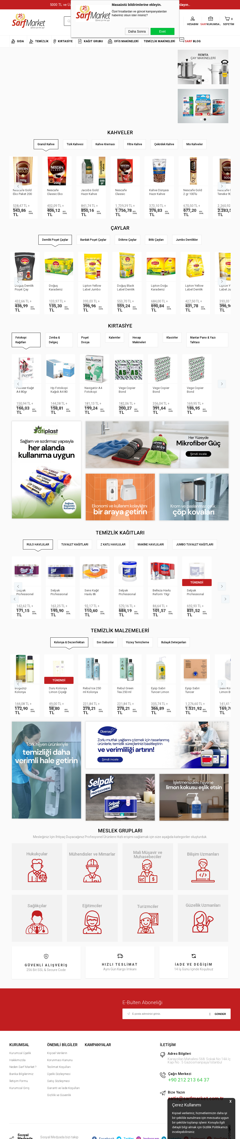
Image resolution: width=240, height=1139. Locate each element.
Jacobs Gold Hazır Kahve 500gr (93, 192)
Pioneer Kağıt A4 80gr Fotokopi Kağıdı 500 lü (25, 390)
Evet (162, 31)
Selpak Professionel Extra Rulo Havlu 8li (24, 593)
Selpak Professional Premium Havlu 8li (60, 593)
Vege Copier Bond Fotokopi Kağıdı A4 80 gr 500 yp (195, 390)
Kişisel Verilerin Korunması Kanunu (60, 1056)
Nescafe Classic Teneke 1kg (126, 192)
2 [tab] (203, 80)
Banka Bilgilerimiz (21, 1074)
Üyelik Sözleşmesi (58, 1074)
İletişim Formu (18, 1081)
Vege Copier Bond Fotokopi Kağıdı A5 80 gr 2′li (127, 390)
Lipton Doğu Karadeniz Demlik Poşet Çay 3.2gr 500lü (161, 288)
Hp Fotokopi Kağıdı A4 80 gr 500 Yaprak (60, 390)
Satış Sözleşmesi (58, 1081)
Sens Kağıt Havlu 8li (92, 592)
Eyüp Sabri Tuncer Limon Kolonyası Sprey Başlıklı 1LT (162, 690)
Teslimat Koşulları (59, 1067)
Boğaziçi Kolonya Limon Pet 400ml (23, 690)
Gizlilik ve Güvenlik (59, 1095)
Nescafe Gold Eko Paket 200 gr (25, 192)
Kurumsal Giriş (19, 1088)
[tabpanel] (203, 67)
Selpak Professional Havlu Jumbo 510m (196, 593)
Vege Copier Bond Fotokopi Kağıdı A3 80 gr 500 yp (161, 390)
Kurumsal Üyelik (20, 1053)
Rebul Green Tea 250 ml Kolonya (127, 690)
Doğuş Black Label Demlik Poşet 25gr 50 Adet (128, 288)
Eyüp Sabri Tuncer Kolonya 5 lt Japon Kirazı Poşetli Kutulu (196, 690)
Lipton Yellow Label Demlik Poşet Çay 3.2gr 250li (196, 288)
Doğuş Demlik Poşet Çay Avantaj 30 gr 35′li (25, 288)
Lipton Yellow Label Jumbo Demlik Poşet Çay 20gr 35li (94, 288)
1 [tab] (199, 80)
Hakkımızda (17, 1060)
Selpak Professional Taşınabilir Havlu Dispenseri (127, 593)
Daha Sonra (137, 31)
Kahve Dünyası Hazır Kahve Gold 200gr (162, 192)
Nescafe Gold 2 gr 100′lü (196, 192)
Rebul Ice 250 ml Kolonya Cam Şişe (94, 690)
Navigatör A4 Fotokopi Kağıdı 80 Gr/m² (93, 390)
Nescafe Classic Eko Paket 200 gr (59, 192)
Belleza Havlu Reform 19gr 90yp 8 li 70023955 (162, 593)
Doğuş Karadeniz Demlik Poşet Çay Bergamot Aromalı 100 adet (60, 288)
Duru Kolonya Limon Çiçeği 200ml (60, 690)
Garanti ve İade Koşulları (63, 1088)
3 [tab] (206, 80)
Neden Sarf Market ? (22, 1067)
